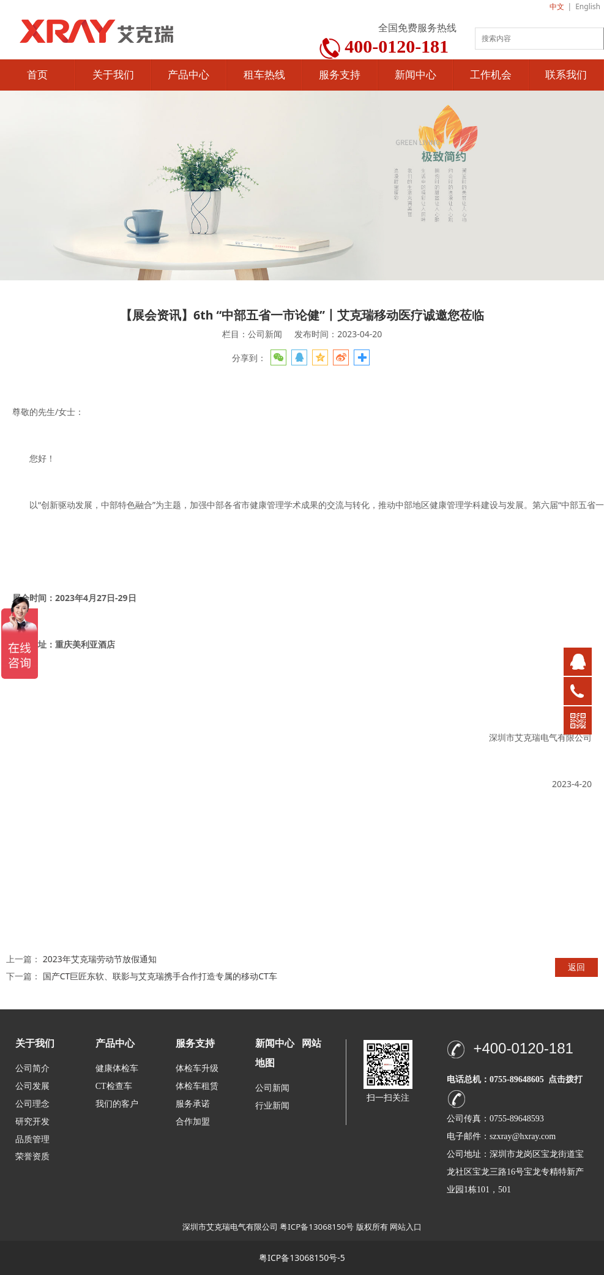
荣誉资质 (32, 1156)
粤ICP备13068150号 (317, 1226)
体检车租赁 (197, 1086)
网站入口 (406, 1226)
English (587, 6)
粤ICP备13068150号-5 (302, 1257)
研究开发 (32, 1121)
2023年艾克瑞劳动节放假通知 (100, 959)
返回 (576, 967)
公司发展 (32, 1086)
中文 (557, 6)
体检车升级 (197, 1068)
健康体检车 (116, 1068)
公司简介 (32, 1068)
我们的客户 (116, 1104)
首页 (37, 75)
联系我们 (566, 75)
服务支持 (339, 75)
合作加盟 (193, 1121)
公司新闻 (272, 1088)
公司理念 (32, 1104)
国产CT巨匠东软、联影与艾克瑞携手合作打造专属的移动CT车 (160, 976)
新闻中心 (415, 75)
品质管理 (32, 1139)
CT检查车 (113, 1086)
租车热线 (264, 75)
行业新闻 (272, 1105)
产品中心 (188, 75)
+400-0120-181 (523, 1048)
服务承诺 (193, 1104)
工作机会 (491, 75)
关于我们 (113, 75)
